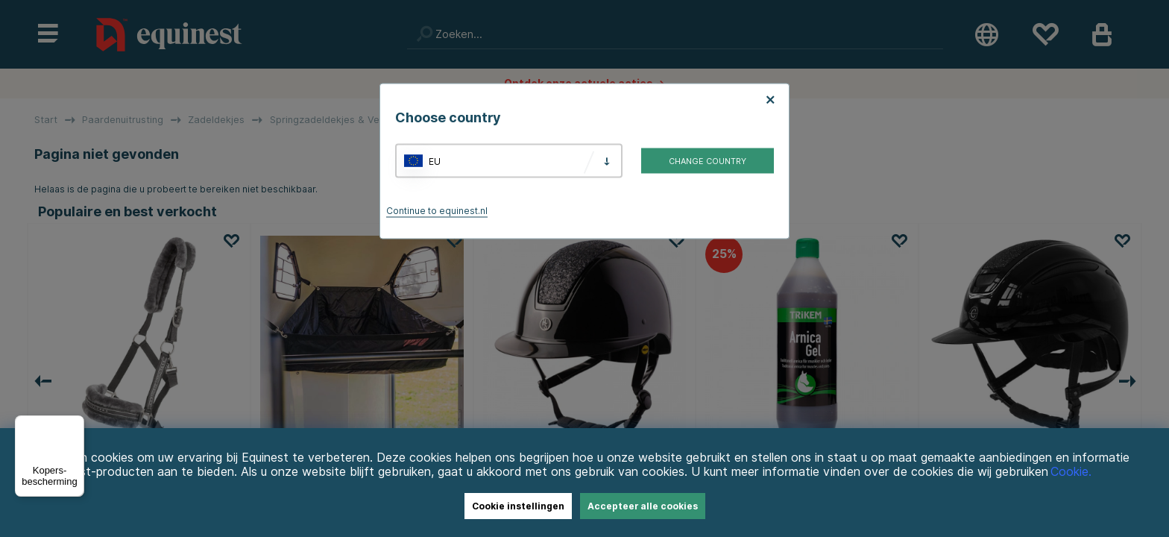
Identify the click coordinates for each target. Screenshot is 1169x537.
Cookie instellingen (518, 506)
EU (435, 160)
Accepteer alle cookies (642, 506)
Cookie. (1070, 472)
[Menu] (75, 424)
